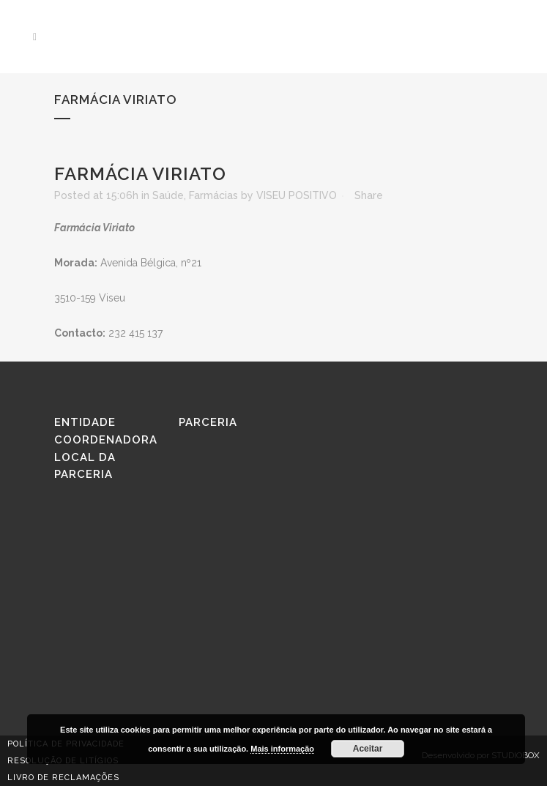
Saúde (168, 195)
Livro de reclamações (63, 777)
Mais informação (282, 748)
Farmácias (213, 195)
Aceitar (368, 749)
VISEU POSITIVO (296, 195)
